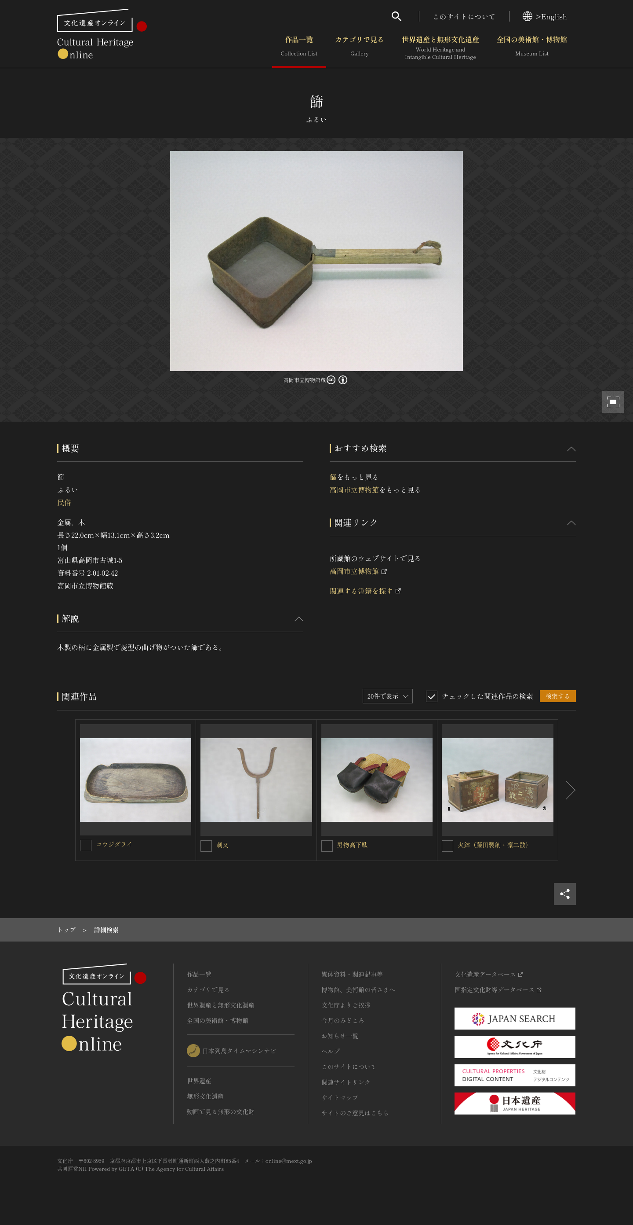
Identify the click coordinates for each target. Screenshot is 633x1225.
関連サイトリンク (346, 1082)
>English (545, 16)
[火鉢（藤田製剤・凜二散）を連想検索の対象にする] (447, 846)
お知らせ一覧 (339, 1035)
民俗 (64, 502)
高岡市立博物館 (354, 489)
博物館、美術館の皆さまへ (358, 989)
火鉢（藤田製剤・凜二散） (494, 844)
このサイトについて (464, 16)
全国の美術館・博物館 (532, 48)
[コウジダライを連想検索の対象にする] (85, 845)
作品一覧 (299, 48)
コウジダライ (114, 844)
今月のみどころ (342, 1020)
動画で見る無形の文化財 (221, 1111)
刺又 (222, 844)
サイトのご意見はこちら (355, 1112)
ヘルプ (330, 1051)
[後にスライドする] (567, 790)
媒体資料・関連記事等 (352, 974)
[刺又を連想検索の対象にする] (206, 846)
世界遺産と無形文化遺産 (440, 48)
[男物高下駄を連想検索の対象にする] (327, 846)
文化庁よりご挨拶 (346, 1005)
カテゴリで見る (359, 48)
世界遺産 (199, 1080)
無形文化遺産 (205, 1096)
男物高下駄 (352, 844)
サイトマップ (339, 1097)
